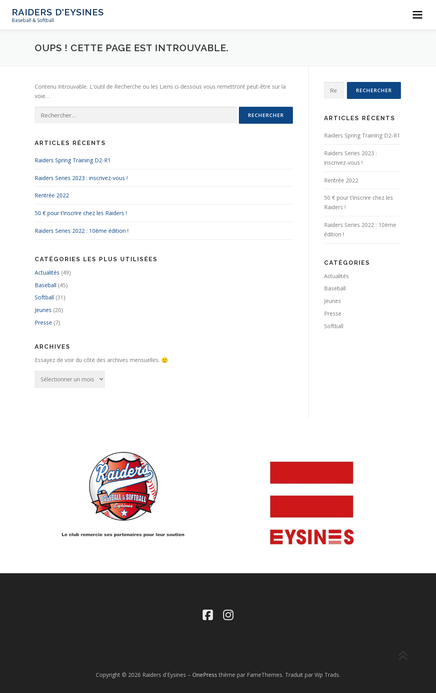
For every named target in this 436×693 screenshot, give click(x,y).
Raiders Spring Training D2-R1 (73, 160)
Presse (43, 322)
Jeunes (43, 310)
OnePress (204, 674)
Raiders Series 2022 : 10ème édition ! (82, 230)
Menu (417, 15)
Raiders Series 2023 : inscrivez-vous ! (81, 178)
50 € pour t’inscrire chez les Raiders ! (81, 213)
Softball (44, 297)
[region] (312, 503)
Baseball (45, 285)
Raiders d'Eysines (58, 12)
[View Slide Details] (312, 503)
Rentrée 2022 (52, 195)
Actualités (47, 272)
